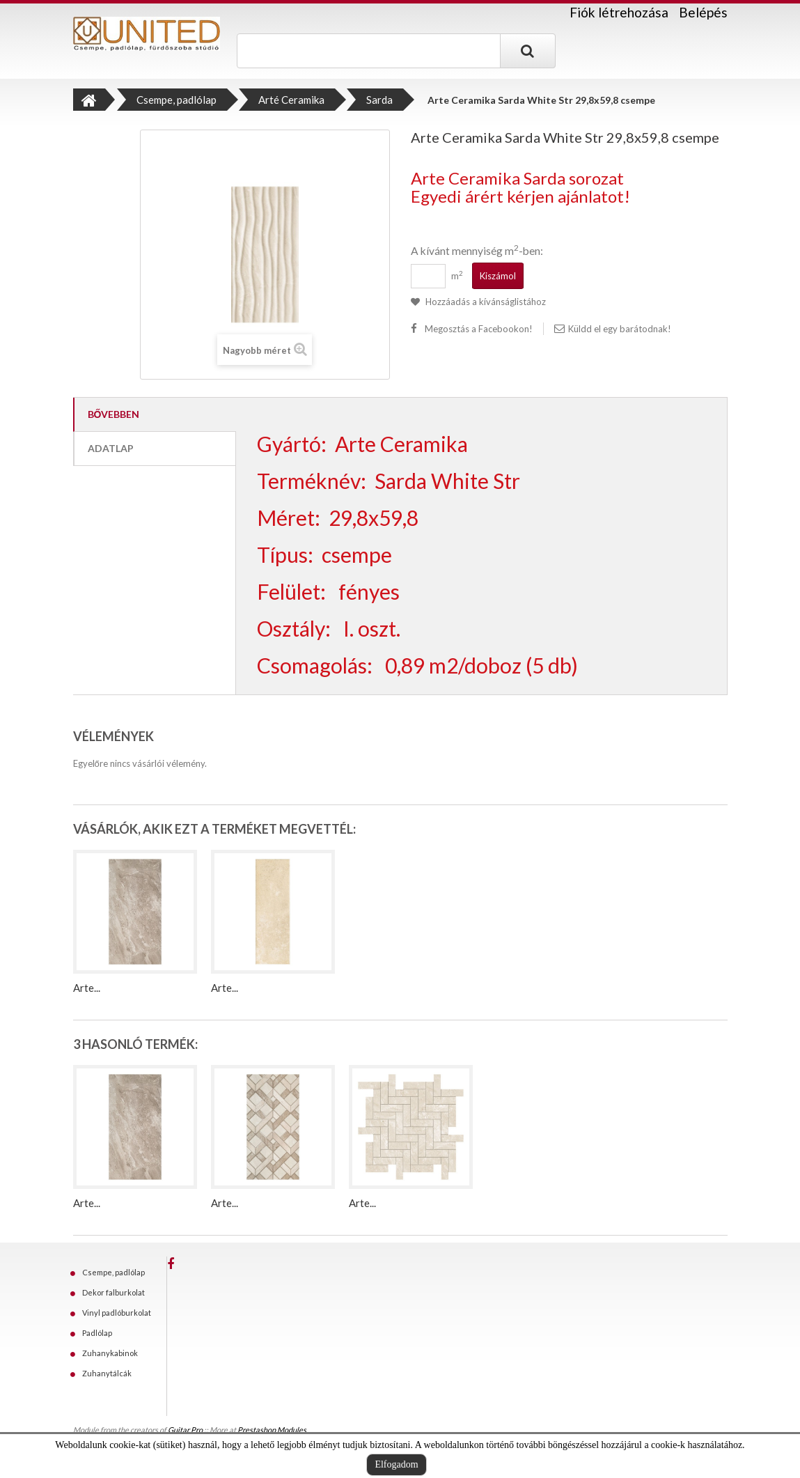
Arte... (86, 987)
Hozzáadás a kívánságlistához (484, 301)
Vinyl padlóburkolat (116, 1312)
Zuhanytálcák (107, 1373)
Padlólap (97, 1332)
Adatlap (111, 448)
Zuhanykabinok (110, 1353)
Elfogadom (396, 1464)
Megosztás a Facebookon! (479, 328)
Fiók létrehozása (619, 12)
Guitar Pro (185, 1429)
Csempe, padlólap (113, 1272)
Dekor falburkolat (113, 1292)
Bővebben (114, 414)
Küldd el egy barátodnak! (619, 328)
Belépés (703, 12)
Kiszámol (498, 275)
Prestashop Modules (271, 1429)
